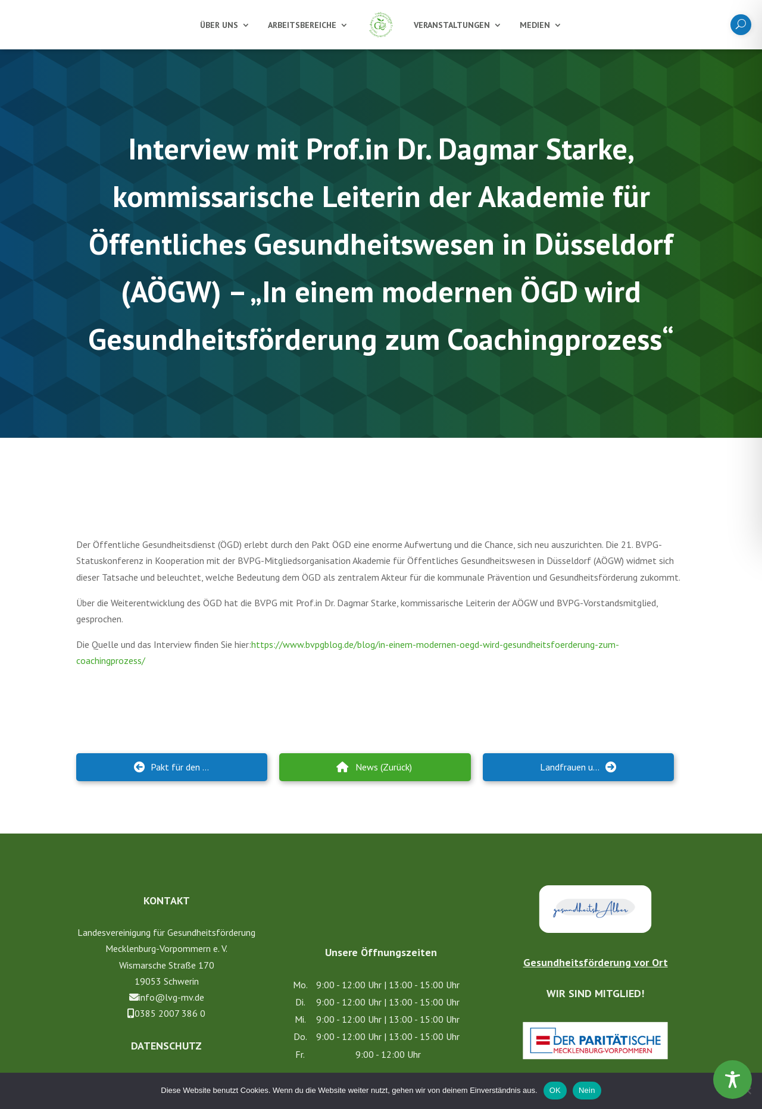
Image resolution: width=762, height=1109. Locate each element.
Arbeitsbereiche (302, 25)
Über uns (219, 25)
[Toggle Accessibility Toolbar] (732, 1079)
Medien (535, 25)
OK (555, 1090)
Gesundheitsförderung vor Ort (595, 956)
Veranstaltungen (452, 25)
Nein (587, 1090)
